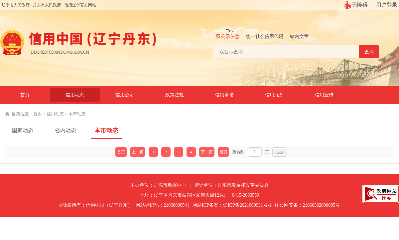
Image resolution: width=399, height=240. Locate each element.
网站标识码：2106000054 (161, 205)
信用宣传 (324, 94)
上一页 (138, 152)
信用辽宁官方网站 (80, 5)
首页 (25, 94)
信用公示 (124, 94)
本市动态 (77, 113)
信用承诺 (224, 94)
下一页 (207, 152)
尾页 (223, 152)
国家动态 (22, 130)
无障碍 (360, 5)
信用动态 (75, 94)
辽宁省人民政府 (16, 5)
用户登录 (386, 5)
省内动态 (65, 130)
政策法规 (174, 94)
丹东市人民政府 (47, 5)
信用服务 (274, 94)
